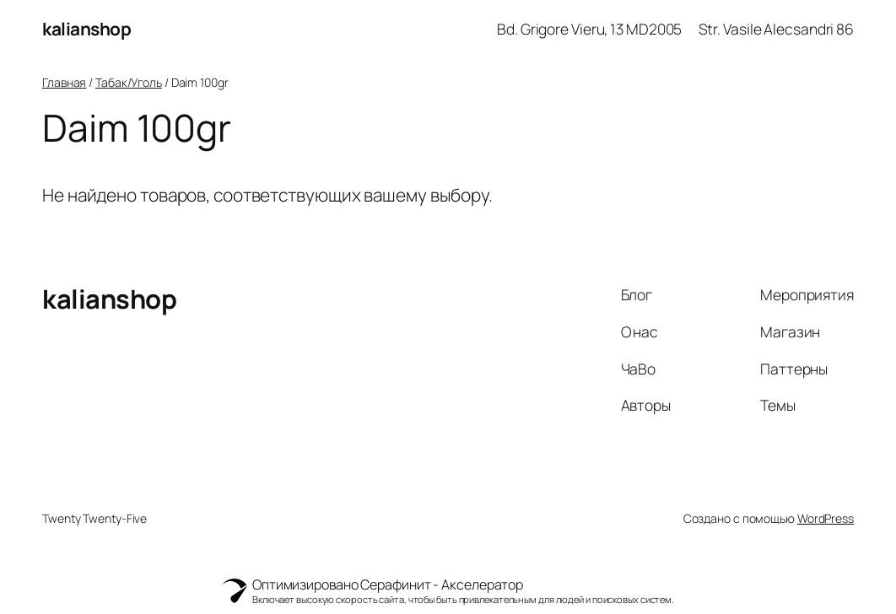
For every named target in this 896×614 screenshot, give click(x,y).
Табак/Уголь (128, 82)
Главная (64, 82)
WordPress (825, 518)
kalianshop (86, 28)
